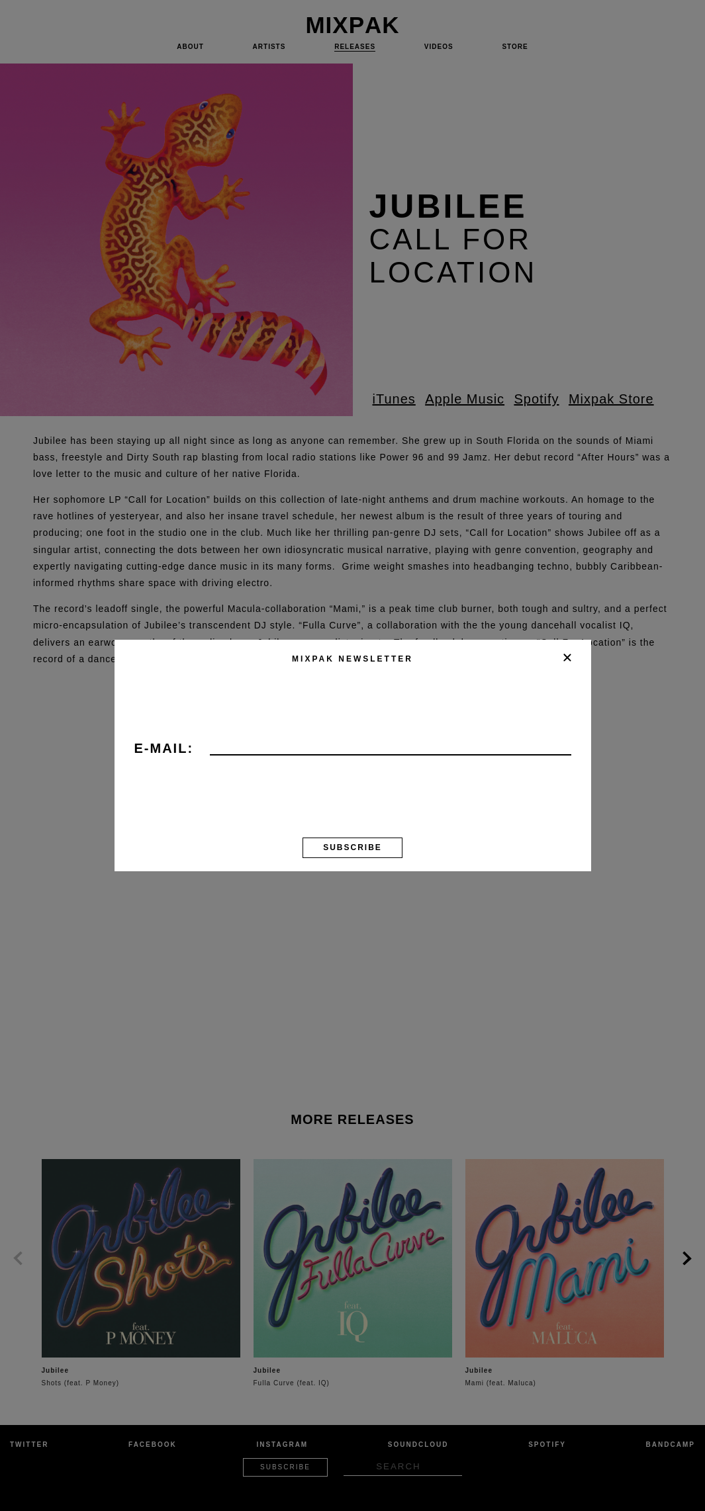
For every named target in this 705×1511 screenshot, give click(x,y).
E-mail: (164, 749)
